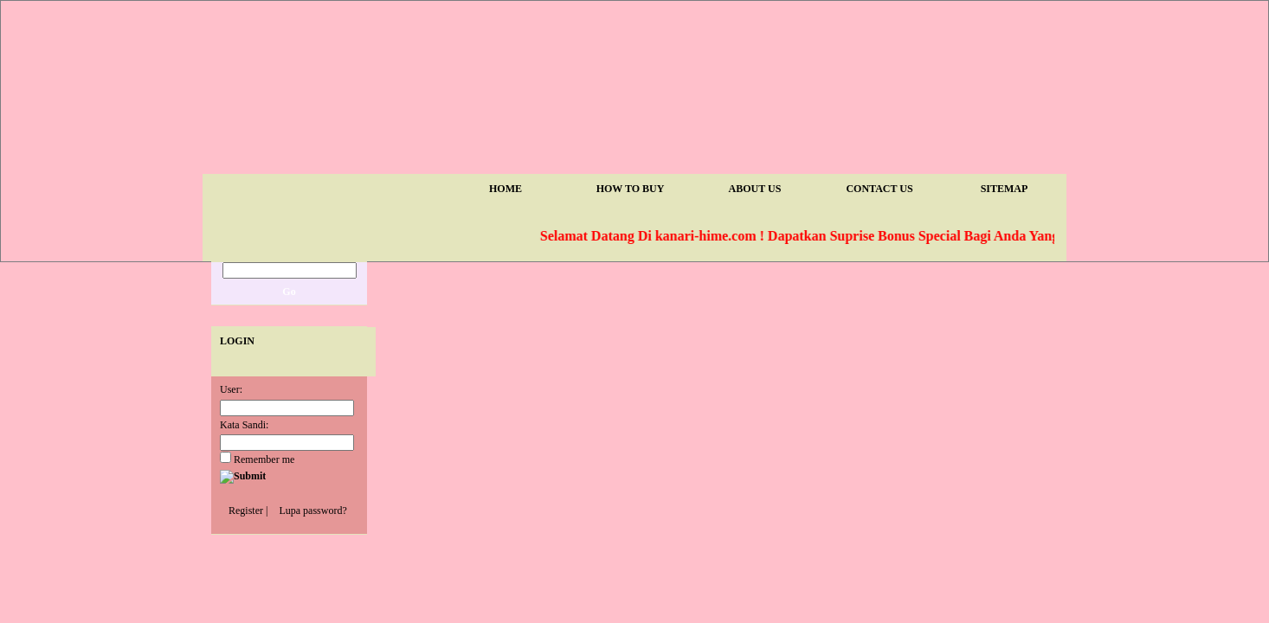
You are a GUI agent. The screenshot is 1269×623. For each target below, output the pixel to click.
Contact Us (879, 189)
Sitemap (1004, 189)
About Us (755, 189)
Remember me (257, 459)
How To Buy (630, 189)
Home (505, 189)
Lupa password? (312, 510)
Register (246, 510)
